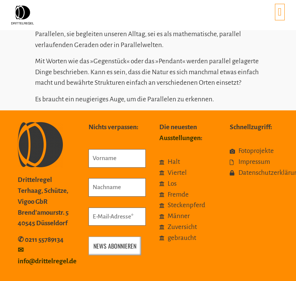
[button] (280, 12)
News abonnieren (114, 245)
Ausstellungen (180, 138)
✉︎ (21, 250)
